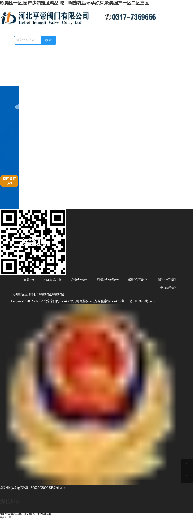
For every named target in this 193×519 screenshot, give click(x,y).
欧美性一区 (5, 517)
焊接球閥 (10, 501)
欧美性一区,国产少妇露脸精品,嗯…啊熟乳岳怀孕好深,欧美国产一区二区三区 (74, 2)
